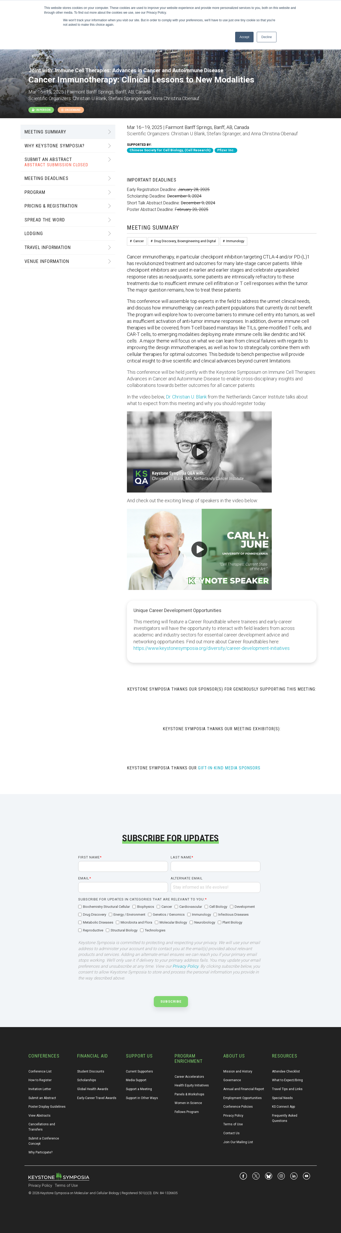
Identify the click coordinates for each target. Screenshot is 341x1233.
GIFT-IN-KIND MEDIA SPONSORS (229, 767)
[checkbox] (169, 919)
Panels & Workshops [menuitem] (189, 1094)
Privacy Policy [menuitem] (233, 1115)
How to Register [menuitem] (40, 1080)
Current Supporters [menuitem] (139, 1071)
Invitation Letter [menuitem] (39, 1089)
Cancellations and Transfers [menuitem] (42, 1126)
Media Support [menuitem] (136, 1080)
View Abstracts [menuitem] (39, 1115)
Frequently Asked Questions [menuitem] (285, 1118)
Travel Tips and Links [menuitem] (287, 1089)
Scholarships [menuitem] (86, 1080)
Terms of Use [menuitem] (233, 1124)
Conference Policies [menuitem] (238, 1106)
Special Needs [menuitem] (282, 1098)
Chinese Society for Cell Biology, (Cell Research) (170, 150)
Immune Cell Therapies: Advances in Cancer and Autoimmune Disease (139, 70)
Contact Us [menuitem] (231, 1133)
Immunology (235, 241)
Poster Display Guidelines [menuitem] (47, 1106)
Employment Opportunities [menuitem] (242, 1098)
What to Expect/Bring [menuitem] (287, 1080)
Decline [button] (266, 37)
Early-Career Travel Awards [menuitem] (96, 1098)
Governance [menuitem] (232, 1080)
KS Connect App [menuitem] (283, 1106)
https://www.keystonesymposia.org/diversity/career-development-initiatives (212, 648)
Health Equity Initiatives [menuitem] (192, 1085)
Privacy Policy (185, 966)
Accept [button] (244, 37)
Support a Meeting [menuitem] (139, 1089)
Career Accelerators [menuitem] (189, 1077)
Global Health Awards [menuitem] (92, 1089)
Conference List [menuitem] (40, 1071)
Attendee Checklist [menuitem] (286, 1071)
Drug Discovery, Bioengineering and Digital (185, 241)
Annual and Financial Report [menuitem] (243, 1089)
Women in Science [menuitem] (188, 1103)
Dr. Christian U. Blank (186, 397)
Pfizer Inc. (226, 150)
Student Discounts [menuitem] (90, 1071)
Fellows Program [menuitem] (187, 1112)
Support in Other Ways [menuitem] (142, 1098)
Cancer (138, 241)
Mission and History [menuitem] (237, 1071)
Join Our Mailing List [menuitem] (238, 1142)
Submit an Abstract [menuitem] (42, 1098)
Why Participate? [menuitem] (40, 1152)
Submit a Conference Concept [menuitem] (44, 1141)
